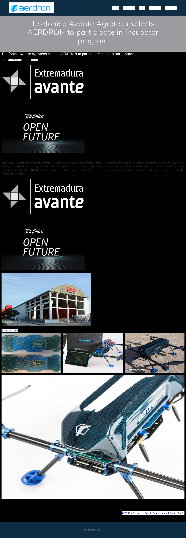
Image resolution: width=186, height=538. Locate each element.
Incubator (34, 60)
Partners (155, 7)
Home (115, 7)
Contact (171, 7)
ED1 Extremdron (10, 330)
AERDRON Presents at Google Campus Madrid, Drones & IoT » (153, 513)
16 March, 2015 (14, 60)
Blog (142, 7)
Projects (129, 7)
